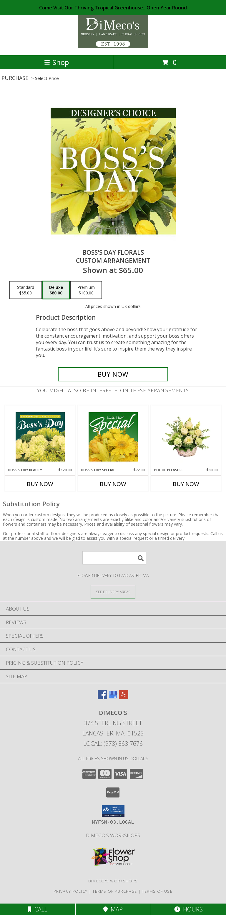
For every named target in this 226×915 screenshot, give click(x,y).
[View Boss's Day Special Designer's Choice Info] (113, 436)
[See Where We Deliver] (113, 591)
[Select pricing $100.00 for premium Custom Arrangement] (86, 290)
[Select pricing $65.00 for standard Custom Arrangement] (25, 290)
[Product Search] (114, 557)
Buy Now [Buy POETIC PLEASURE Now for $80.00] (186, 484)
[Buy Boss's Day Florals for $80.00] (113, 374)
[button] (113, 811)
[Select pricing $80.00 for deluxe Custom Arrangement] (56, 290)
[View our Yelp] (123, 697)
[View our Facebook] (102, 697)
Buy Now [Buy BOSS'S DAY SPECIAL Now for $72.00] (113, 484)
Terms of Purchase (114, 891)
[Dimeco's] (113, 46)
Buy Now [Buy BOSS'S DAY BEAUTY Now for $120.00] (40, 484)
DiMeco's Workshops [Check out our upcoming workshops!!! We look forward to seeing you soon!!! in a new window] (113, 835)
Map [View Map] (113, 909)
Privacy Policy (70, 891)
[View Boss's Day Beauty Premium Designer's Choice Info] (40, 436)
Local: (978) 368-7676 (113, 744)
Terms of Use (157, 891)
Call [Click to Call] (37, 909)
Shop (56, 62)
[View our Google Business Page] (113, 697)
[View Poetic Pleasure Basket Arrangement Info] (186, 436)
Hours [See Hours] (188, 909)
